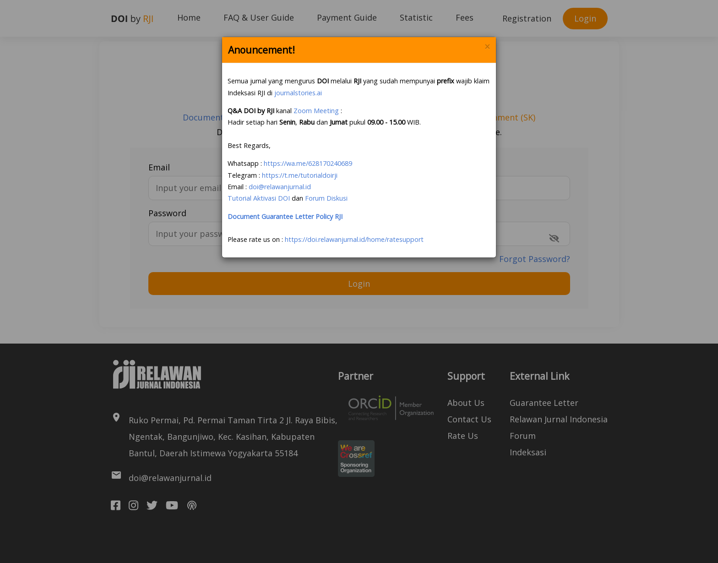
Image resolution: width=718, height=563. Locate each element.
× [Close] (487, 47)
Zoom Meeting (316, 110)
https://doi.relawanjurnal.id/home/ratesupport (354, 239)
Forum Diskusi (326, 198)
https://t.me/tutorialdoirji (299, 175)
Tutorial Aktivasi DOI (259, 198)
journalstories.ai (298, 92)
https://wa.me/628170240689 (308, 163)
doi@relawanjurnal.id (280, 186)
